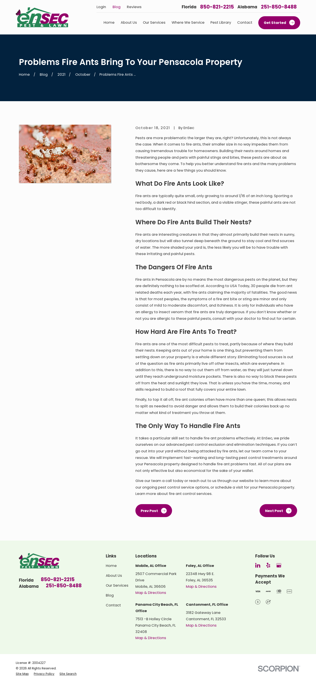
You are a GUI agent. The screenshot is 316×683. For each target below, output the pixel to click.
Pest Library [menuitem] (220, 22)
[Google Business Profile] (278, 565)
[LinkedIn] (257, 565)
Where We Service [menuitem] (188, 22)
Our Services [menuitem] (154, 22)
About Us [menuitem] (129, 22)
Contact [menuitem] (244, 22)
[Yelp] (268, 565)
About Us (114, 575)
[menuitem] (22, 674)
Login (101, 6)
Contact (113, 605)
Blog (116, 6)
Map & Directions (150, 592)
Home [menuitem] (109, 22)
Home (111, 565)
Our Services (117, 585)
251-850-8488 (279, 7)
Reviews (134, 6)
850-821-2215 (217, 7)
